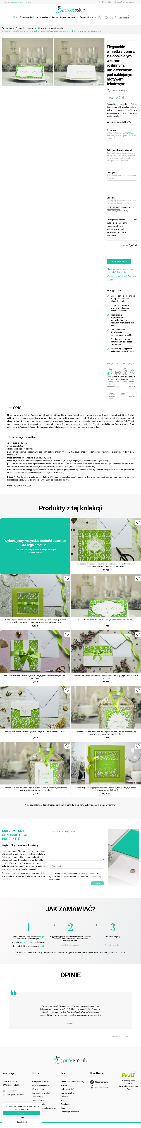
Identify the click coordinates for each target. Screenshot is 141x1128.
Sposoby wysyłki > (113, 945)
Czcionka (111, 130)
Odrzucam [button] (21, 1117)
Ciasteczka (66, 1108)
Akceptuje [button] (21, 1113)
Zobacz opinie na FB (121, 1036)
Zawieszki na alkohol (41, 1093)
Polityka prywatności (70, 1112)
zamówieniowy (72, 1081)
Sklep (15, 17)
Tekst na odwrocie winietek (119, 150)
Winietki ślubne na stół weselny (51, 28)
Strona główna (8, 28)
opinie (131, 351)
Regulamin (68, 873)
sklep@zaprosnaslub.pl (124, 2)
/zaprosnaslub (99, 1087)
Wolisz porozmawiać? (122, 278)
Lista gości (112, 172)
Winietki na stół (38, 1089)
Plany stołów (37, 1097)
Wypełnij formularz (26, 942)
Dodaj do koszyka (119, 261)
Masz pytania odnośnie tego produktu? (120, 270)
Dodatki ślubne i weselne (26, 28)
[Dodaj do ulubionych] (117, 90)
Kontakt (64, 1085)
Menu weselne (38, 1100)
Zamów (32, 2)
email (42, 946)
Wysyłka (64, 1097)
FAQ (62, 1100)
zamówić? (67, 1089)
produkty (40, 1081)
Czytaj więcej (22, 1122)
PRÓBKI (122, 394)
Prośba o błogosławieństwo (44, 1108)
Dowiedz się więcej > (70, 945)
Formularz (14, 2)
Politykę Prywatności (86, 873)
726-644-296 (104, 2)
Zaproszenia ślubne (40, 1085)
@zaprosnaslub (99, 1082)
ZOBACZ (128, 133)
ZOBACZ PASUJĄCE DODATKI (112, 396)
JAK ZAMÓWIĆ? (132, 395)
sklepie (42, 937)
